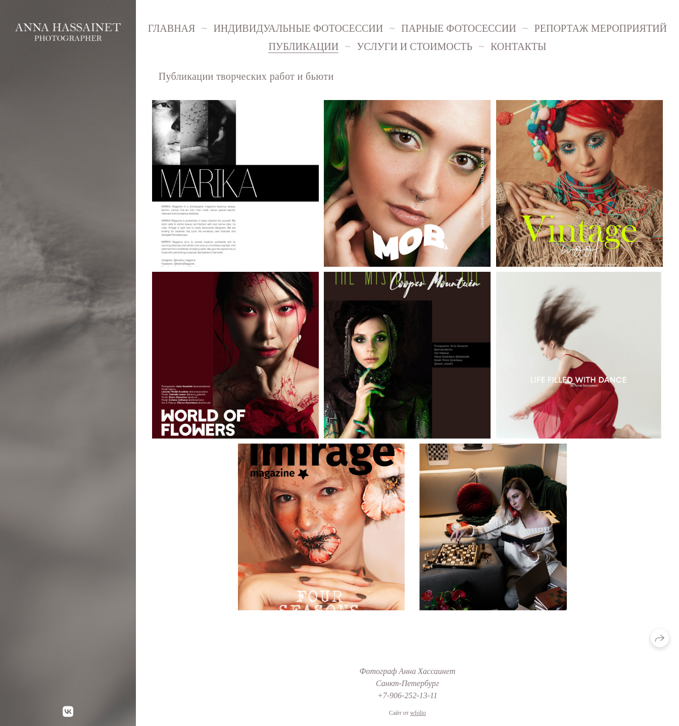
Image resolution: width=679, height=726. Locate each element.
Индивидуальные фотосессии (298, 28)
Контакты (518, 46)
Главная (172, 28)
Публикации (303, 46)
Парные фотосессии (458, 28)
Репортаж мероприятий (601, 28)
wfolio (418, 712)
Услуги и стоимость (414, 46)
